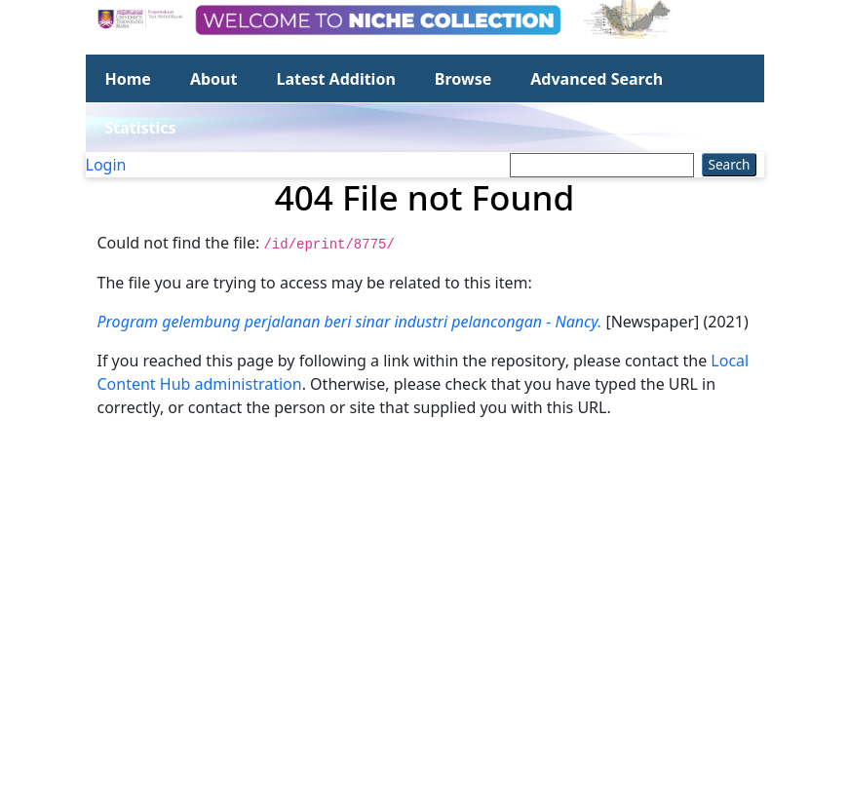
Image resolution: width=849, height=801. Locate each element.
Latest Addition (335, 79)
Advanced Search (596, 79)
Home (128, 79)
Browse (463, 79)
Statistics (140, 127)
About (214, 79)
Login (106, 164)
